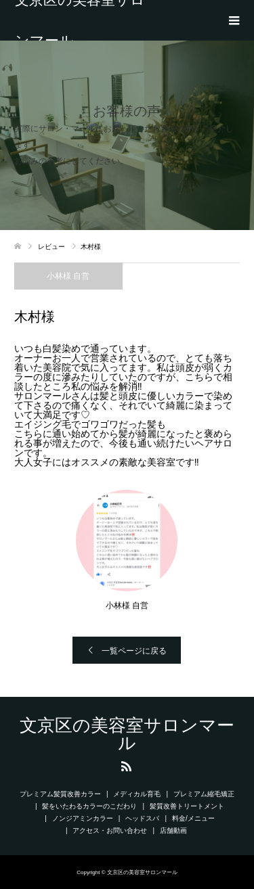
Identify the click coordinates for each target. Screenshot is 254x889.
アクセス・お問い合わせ (109, 830)
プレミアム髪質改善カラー (60, 794)
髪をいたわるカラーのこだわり (89, 806)
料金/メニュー (193, 818)
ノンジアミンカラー (82, 818)
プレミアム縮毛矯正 (203, 794)
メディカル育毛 (137, 794)
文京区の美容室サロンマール (80, 20)
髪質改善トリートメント (187, 806)
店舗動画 (177, 830)
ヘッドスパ (142, 818)
